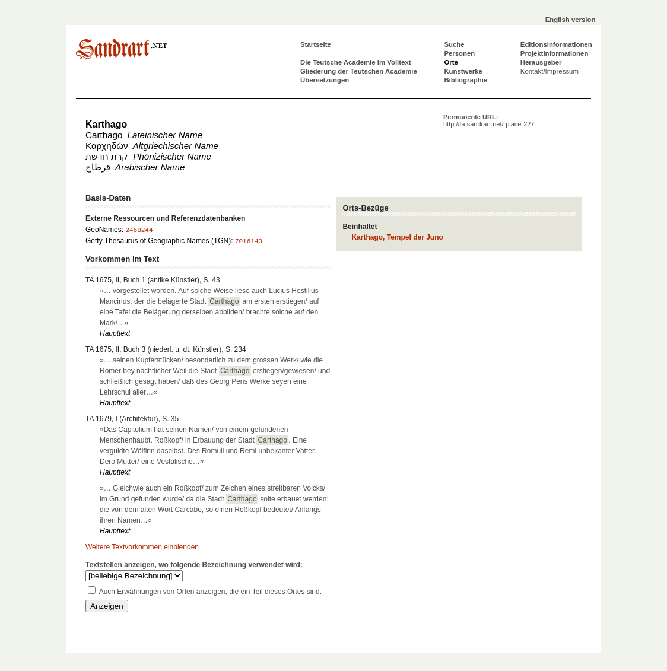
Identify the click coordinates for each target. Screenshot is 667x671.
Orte (451, 62)
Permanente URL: (488, 120)
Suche (454, 44)
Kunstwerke (463, 71)
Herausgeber (541, 62)
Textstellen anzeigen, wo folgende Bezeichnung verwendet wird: (194, 565)
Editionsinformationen (556, 44)
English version (570, 19)
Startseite (315, 44)
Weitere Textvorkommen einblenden (142, 547)
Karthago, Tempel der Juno (397, 237)
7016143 (248, 241)
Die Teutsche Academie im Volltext (355, 62)
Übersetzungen (324, 80)
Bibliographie (465, 80)
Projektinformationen (554, 53)
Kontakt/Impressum (549, 71)
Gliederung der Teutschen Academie (358, 71)
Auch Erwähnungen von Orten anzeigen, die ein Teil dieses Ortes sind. (210, 591)
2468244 (139, 230)
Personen (459, 53)
